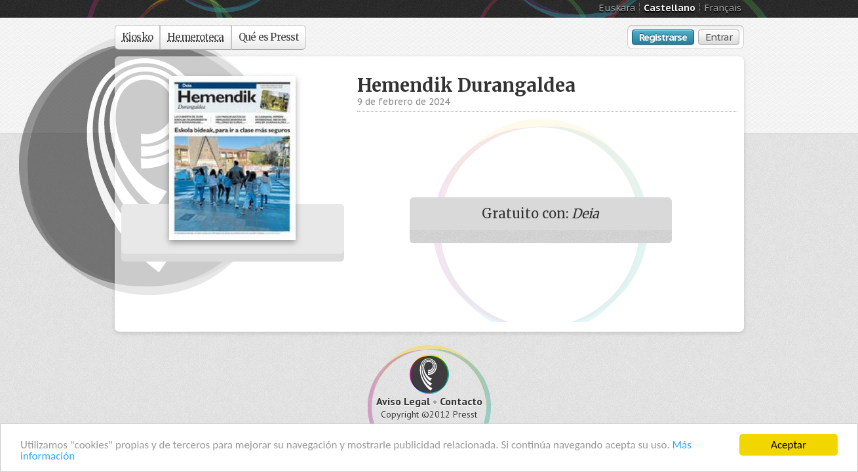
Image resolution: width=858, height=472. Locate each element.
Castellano (669, 8)
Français (722, 8)
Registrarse (663, 37)
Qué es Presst (269, 37)
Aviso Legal (403, 401)
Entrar (718, 37)
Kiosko (137, 37)
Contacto (461, 401)
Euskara (616, 8)
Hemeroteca (195, 37)
